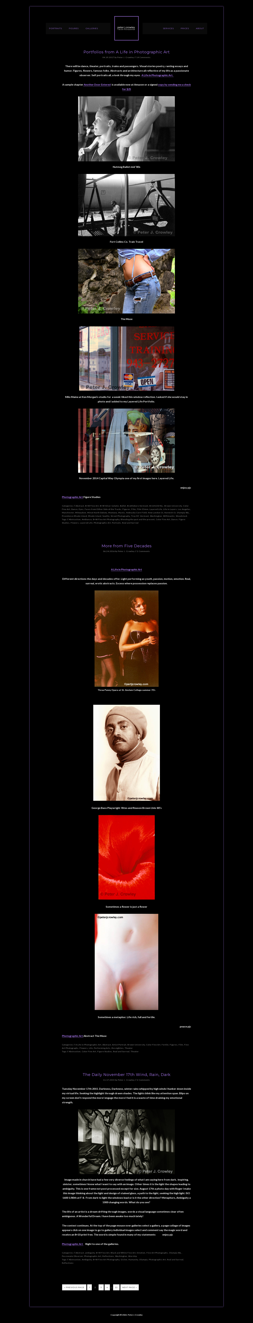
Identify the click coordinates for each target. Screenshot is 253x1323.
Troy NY (135, 516)
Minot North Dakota (97, 512)
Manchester (68, 512)
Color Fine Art (163, 519)
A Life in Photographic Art (126, 569)
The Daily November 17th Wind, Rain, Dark (127, 1074)
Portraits (116, 523)
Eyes (81, 509)
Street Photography (120, 516)
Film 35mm (142, 509)
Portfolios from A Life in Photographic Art (126, 52)
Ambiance (87, 519)
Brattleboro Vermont (137, 506)
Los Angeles (184, 509)
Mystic (121, 512)
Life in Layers (170, 509)
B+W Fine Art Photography (106, 519)
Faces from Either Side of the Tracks (103, 509)
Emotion (141, 1253)
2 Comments (143, 551)
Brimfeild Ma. (156, 506)
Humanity (133, 1259)
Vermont (144, 516)
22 (116, 1287)
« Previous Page (74, 1287)
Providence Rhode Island (74, 516)
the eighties (117, 1048)
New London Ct (155, 512)
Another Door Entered (97, 84)
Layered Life (156, 509)
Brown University (173, 506)
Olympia (143, 1259)
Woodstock (181, 516)
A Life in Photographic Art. (158, 75)
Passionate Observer (72, 1256)
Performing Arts (102, 1048)
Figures (126, 509)
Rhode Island (94, 516)
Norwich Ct (170, 512)
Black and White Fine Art (123, 1253)
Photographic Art (72, 496)
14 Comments (143, 57)
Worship (132, 1256)
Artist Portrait (119, 1044)
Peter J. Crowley (126, 28)
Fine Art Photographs (157, 1253)
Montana (112, 512)
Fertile (165, 1044)
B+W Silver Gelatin (109, 506)
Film (133, 509)
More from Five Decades (126, 546)
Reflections (108, 1256)
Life (91, 1048)
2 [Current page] (95, 1287)
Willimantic (169, 516)
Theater (129, 1048)
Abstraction (75, 519)
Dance (74, 509)
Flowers (75, 523)
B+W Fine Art (92, 506)
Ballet (123, 506)
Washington (156, 516)
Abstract (80, 506)
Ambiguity (87, 1259)
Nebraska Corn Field (136, 512)
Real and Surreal (130, 523)
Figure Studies (104, 1051)
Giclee (124, 1259)
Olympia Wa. (183, 512)
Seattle (106, 516)
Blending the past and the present (138, 519)
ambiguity (90, 1253)
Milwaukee (80, 512)
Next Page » (129, 1287)
